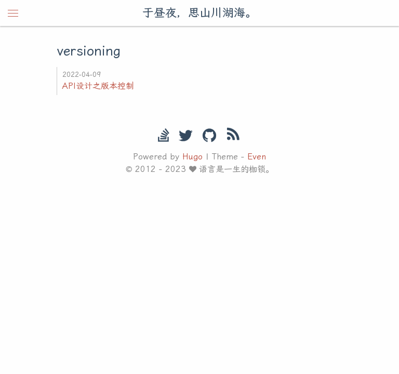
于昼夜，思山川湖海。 (199, 12)
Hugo (192, 157)
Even (256, 157)
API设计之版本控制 (98, 86)
